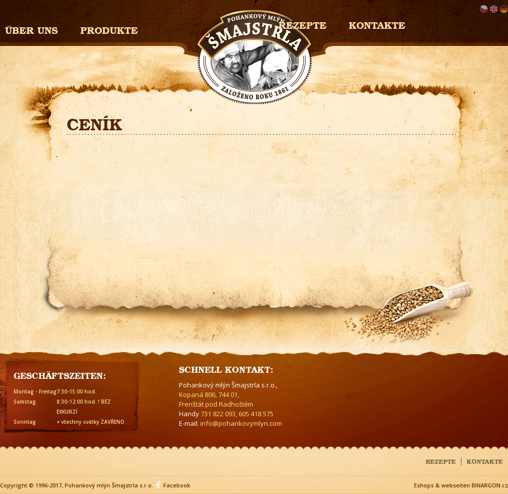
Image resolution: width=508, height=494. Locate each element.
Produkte (109, 29)
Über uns (31, 29)
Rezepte (441, 460)
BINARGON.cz (490, 485)
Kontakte (377, 24)
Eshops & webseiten (442, 485)
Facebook (176, 485)
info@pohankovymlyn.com (241, 423)
